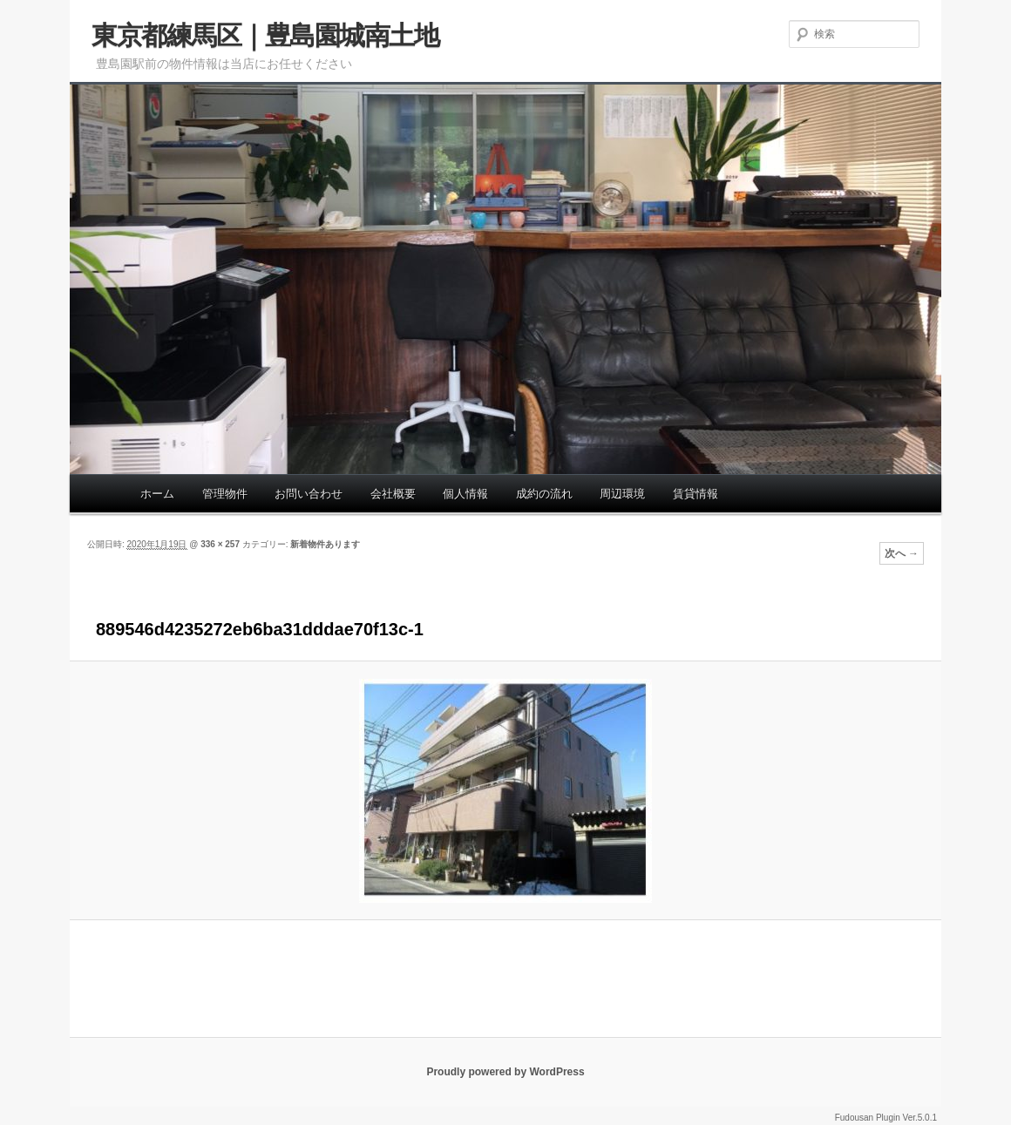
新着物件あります (325, 544)
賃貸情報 (695, 493)
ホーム (157, 493)
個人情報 (465, 493)
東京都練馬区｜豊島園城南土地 (265, 35)
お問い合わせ (309, 493)
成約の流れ (544, 493)
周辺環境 (622, 493)
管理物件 (225, 493)
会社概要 (393, 493)
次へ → (902, 553)
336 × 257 (220, 544)
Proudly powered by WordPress (505, 1072)
